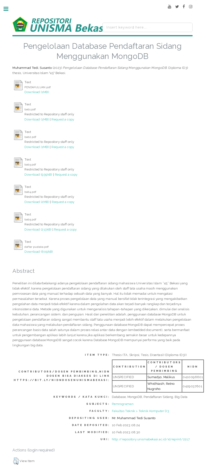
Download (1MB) (36, 92)
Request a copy (62, 119)
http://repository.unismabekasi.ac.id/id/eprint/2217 (151, 439)
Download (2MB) (36, 202)
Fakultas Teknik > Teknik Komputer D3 (140, 411)
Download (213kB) (37, 229)
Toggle (8, 9)
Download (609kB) (38, 251)
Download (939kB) (38, 174)
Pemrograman (123, 404)
